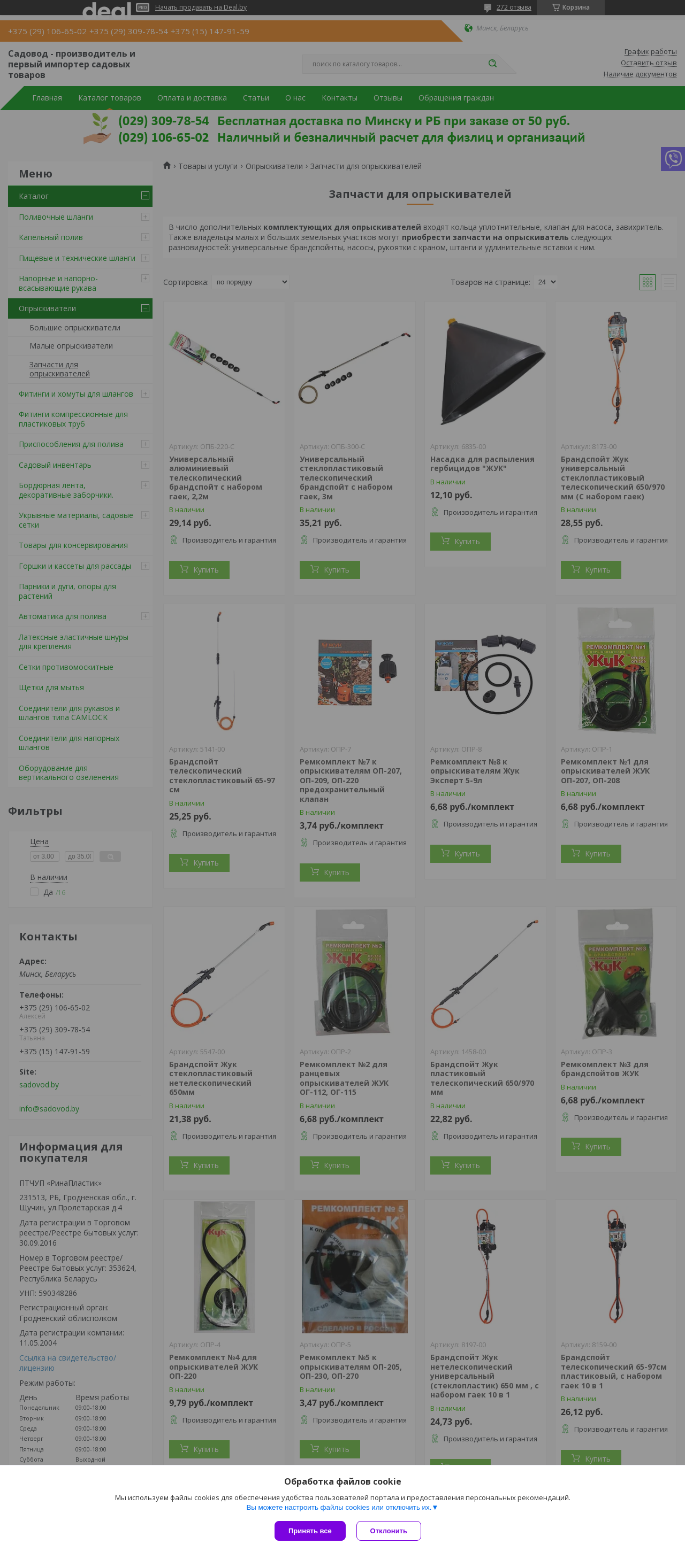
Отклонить (388, 1531)
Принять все (310, 1531)
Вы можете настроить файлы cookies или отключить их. (338, 1507)
